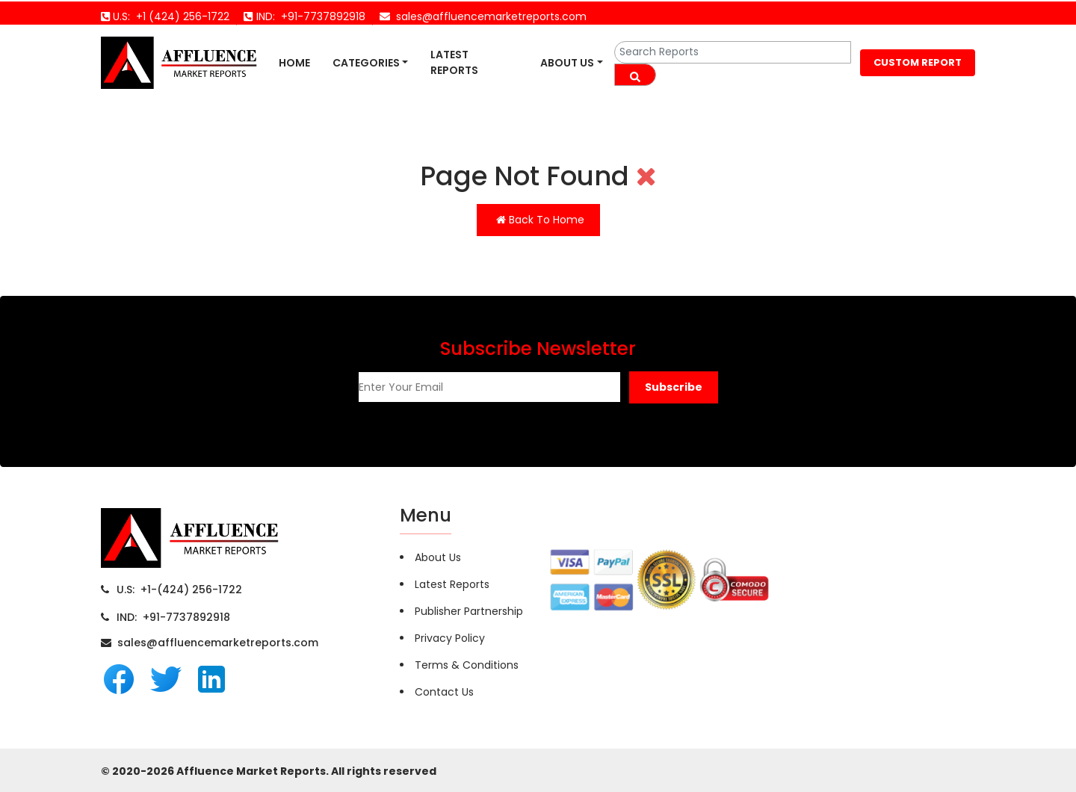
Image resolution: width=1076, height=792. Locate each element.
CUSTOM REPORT (918, 62)
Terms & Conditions (467, 665)
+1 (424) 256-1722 (179, 16)
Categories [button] (366, 62)
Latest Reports (454, 62)
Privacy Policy (450, 638)
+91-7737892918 (320, 16)
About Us (567, 62)
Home (294, 62)
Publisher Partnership (469, 611)
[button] (673, 387)
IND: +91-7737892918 (173, 617)
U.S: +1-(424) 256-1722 (179, 589)
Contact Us (444, 691)
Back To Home (540, 219)
